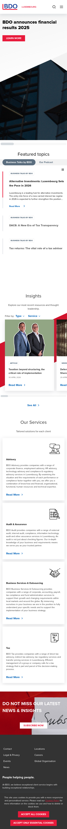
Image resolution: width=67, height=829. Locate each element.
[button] (13, 38)
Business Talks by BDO (19, 162)
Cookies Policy (52, 800)
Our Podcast (46, 162)
